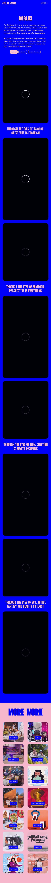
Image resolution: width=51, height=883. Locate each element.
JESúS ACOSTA (9, 3)
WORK (44, 3)
